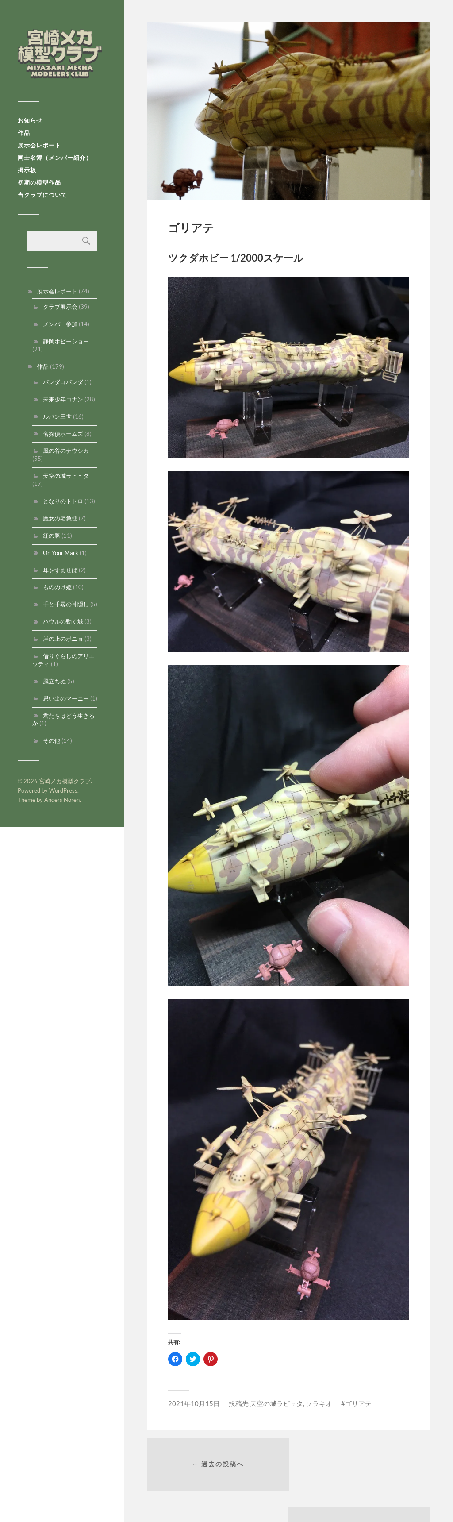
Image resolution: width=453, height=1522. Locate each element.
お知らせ (30, 123)
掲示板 (27, 173)
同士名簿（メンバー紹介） (55, 160)
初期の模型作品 (39, 185)
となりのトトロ (63, 504)
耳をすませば (60, 573)
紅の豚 (51, 538)
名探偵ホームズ (63, 436)
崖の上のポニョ (63, 641)
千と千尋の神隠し (66, 607)
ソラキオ (319, 1403)
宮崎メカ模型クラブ (62, 55)
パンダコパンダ (63, 385)
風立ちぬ (54, 684)
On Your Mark (60, 555)
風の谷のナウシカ (66, 453)
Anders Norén (62, 802)
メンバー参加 (60, 327)
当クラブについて (42, 197)
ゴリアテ (358, 1403)
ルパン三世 (57, 419)
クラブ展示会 (60, 309)
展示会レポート (39, 148)
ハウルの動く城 (63, 624)
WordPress (63, 793)
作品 (24, 135)
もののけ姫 (57, 589)
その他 (51, 743)
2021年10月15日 (194, 1403)
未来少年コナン (63, 402)
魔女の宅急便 (60, 521)
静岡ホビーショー (66, 344)
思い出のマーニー (66, 701)
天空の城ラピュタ (66, 478)
